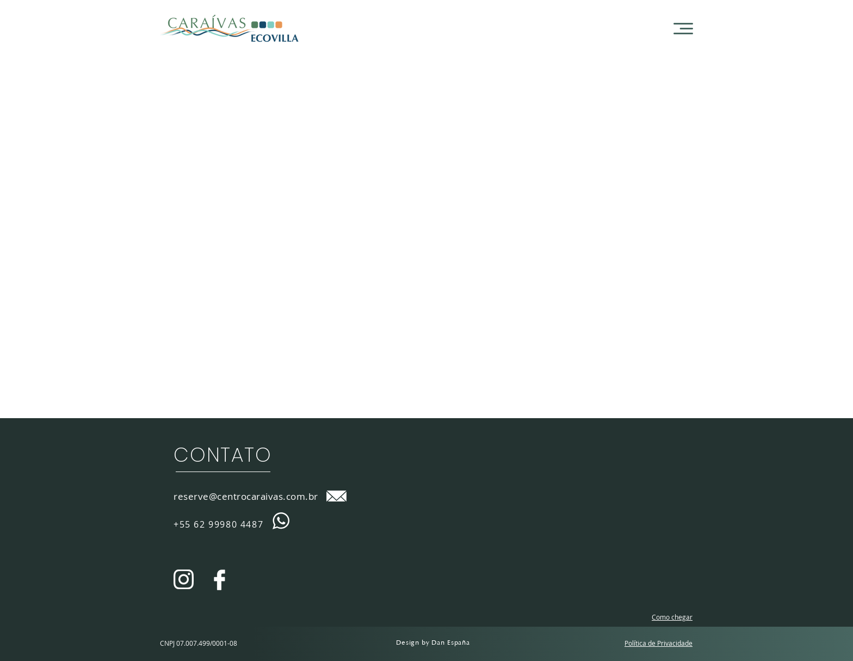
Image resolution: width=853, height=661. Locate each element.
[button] (683, 28)
